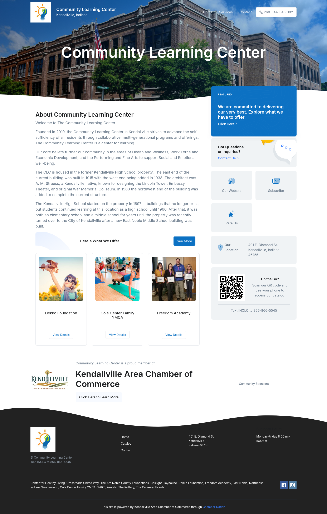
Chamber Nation (214, 507)
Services (226, 12)
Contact (245, 12)
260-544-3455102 (276, 12)
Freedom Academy (173, 313)
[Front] (41, 12)
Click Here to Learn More (99, 397)
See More (184, 241)
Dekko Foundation (61, 313)
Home (208, 12)
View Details (61, 334)
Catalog (126, 443)
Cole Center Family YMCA (117, 315)
